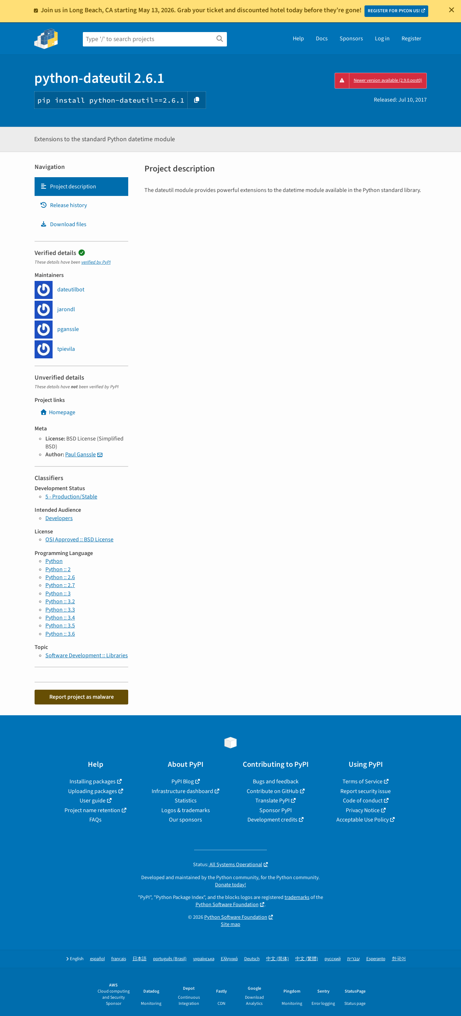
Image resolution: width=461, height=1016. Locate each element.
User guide (93, 801)
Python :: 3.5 (60, 626)
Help (298, 38)
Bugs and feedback (276, 782)
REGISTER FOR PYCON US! (394, 11)
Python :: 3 (58, 593)
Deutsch (252, 959)
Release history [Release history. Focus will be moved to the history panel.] (63, 205)
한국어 (399, 959)
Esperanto (375, 959)
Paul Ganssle (80, 454)
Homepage (57, 412)
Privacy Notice (363, 810)
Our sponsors (185, 820)
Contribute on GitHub (273, 791)
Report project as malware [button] (81, 697)
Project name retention (92, 810)
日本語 (140, 959)
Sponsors (351, 38)
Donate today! (230, 885)
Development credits (272, 820)
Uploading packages (92, 791)
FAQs (95, 820)
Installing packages (93, 782)
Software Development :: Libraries (86, 655)
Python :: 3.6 (60, 634)
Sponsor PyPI (275, 810)
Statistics (186, 801)
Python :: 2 (58, 569)
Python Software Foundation (227, 904)
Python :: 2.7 (60, 585)
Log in (382, 38)
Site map (230, 924)
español (97, 959)
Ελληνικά (229, 959)
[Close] (452, 10)
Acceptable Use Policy (362, 820)
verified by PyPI (96, 262)
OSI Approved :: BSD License (79, 539)
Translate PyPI (272, 801)
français (118, 959)
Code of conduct (362, 801)
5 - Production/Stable (71, 497)
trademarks (297, 897)
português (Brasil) (170, 959)
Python (54, 561)
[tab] (81, 186)
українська (203, 959)
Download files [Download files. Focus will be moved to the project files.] (63, 224)
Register (411, 38)
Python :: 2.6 (60, 577)
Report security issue (365, 791)
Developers (59, 518)
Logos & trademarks (185, 810)
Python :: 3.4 (60, 618)
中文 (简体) (277, 959)
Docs (322, 38)
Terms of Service (362, 782)
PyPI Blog (182, 782)
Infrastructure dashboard (182, 791)
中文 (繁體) (306, 959)
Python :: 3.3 (60, 610)
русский (333, 959)
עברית (353, 959)
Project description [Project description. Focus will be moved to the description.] (68, 187)
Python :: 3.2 (60, 601)
